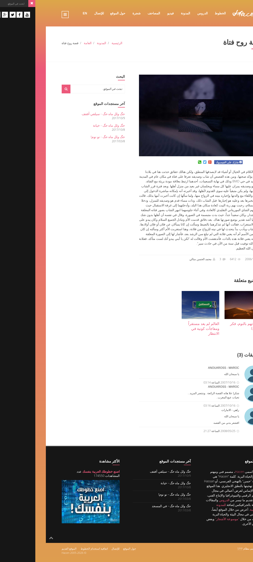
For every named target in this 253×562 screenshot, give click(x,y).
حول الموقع (82, 13)
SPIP (204, 548)
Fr (224, 20)
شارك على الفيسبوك (192, 162)
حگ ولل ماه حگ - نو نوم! (72, 137)
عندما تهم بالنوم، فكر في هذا (211, 326)
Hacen (204, 472)
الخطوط (184, 13)
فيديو (135, 13)
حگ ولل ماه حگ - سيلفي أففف (68, 114)
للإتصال (64, 13)
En (49, 13)
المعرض (203, 13)
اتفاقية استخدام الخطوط (59, 548)
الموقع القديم (33, 548)
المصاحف (118, 13)
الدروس (167, 13)
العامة (52, 43)
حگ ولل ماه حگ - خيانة (74, 125)
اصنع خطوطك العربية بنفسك (65, 471)
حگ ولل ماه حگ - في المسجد (135, 506)
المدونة (150, 13)
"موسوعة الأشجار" (192, 519)
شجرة (101, 13)
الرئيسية (220, 13)
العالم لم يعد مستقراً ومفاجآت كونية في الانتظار (168, 328)
